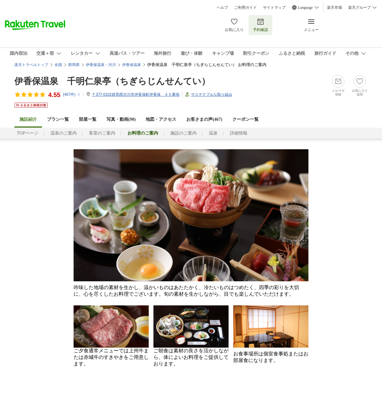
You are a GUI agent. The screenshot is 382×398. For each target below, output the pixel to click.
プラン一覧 (58, 119)
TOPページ (27, 133)
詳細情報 (238, 133)
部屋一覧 (87, 119)
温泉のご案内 (63, 133)
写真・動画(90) (121, 119)
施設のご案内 (183, 133)
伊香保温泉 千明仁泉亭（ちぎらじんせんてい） (112, 81)
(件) (71, 94)
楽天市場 (334, 7)
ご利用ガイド (245, 7)
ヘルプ (222, 7)
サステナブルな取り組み (211, 94)
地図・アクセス (161, 119)
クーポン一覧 (245, 119)
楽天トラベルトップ (31, 65)
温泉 (213, 133)
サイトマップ (274, 7)
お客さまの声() (204, 119)
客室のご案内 (102, 133)
